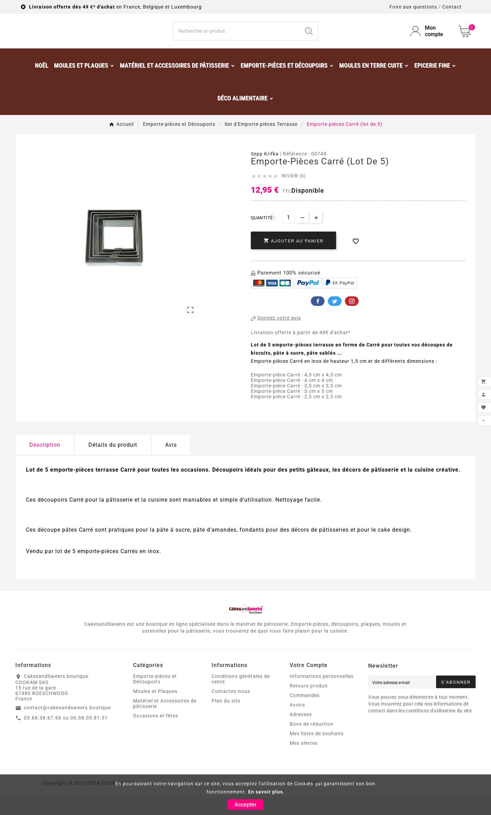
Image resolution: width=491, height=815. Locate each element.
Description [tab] (44, 463)
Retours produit (309, 704)
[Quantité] (288, 235)
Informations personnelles (321, 694)
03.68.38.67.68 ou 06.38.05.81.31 (66, 736)
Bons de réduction (312, 742)
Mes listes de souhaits (317, 752)
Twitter (335, 319)
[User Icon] (430, 40)
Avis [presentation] (171, 463)
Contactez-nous (231, 709)
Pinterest (352, 319)
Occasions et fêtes (155, 734)
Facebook (317, 319)
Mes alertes (304, 761)
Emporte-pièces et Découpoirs (155, 697)
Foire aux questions (413, 7)
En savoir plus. (266, 792)
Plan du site (226, 719)
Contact (452, 7)
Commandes (305, 713)
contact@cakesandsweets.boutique (67, 726)
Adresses (301, 733)
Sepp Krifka (265, 172)
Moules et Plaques (155, 709)
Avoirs (297, 723)
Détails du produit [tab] (112, 463)
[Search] (309, 40)
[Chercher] (236, 40)
